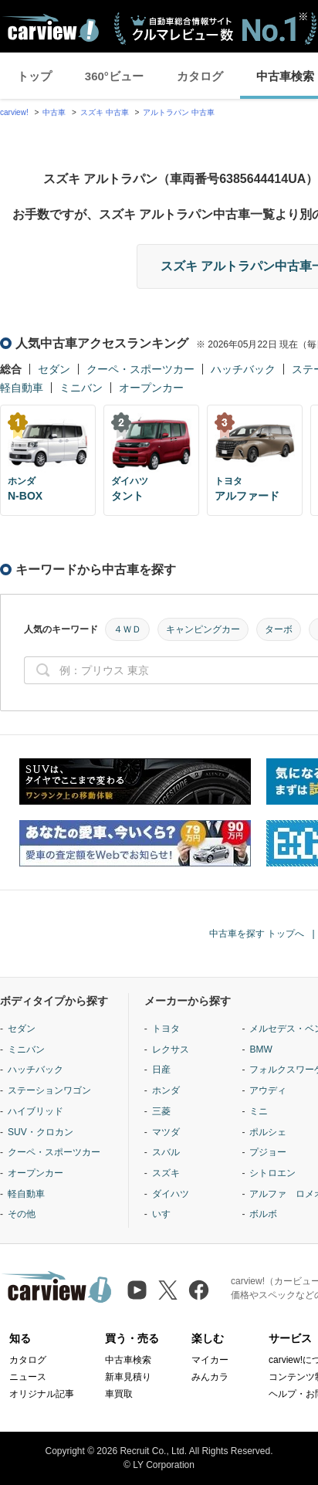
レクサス (170, 1049)
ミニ (258, 1111)
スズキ (166, 1173)
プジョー (267, 1152)
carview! (14, 112)
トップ (34, 76)
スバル (166, 1152)
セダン (54, 369)
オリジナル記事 (41, 1393)
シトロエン (272, 1173)
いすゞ (166, 1214)
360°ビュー (114, 76)
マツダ (166, 1132)
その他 (22, 1214)
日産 (161, 1069)
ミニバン (81, 387)
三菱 (161, 1111)
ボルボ (263, 1214)
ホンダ (166, 1090)
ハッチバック (243, 369)
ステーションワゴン (49, 1090)
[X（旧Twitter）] (168, 1290)
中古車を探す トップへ (256, 933)
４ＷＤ (127, 629)
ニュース (27, 1376)
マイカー (209, 1359)
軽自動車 (21, 387)
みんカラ (209, 1376)
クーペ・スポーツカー (140, 369)
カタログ (200, 76)
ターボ (279, 629)
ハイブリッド (35, 1111)
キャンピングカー (203, 629)
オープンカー (151, 387)
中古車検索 (128, 1359)
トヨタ (166, 1028)
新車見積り (128, 1376)
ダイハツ (170, 1193)
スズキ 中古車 (104, 112)
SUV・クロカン (40, 1132)
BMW (260, 1049)
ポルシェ (267, 1132)
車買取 (119, 1393)
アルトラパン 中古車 (179, 112)
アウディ (267, 1090)
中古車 (54, 112)
